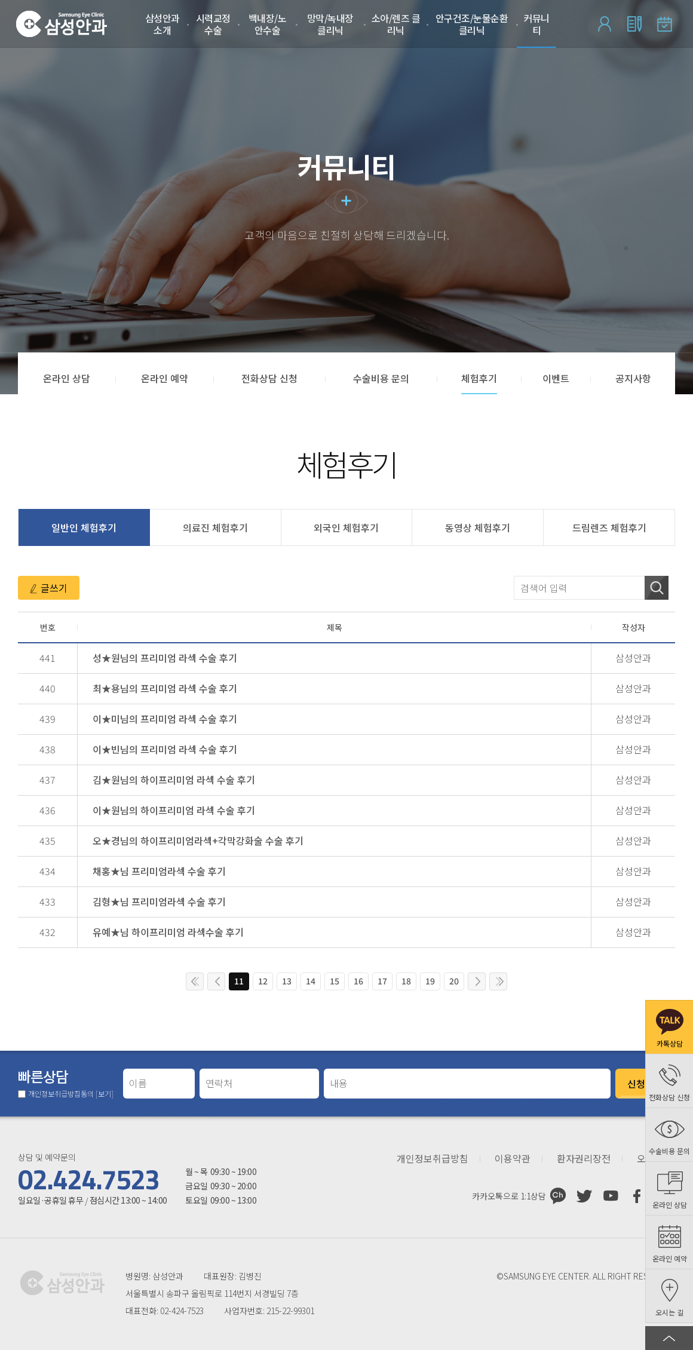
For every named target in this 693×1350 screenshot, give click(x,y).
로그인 (605, 24)
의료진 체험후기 (215, 527)
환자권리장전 (584, 1158)
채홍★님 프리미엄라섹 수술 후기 (159, 871)
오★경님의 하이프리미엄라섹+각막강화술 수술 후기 (198, 840)
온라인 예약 (664, 24)
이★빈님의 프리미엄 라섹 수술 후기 (165, 749)
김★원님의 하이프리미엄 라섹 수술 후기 (174, 780)
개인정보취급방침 (432, 1158)
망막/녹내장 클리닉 (330, 24)
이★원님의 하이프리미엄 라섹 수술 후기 (174, 810)
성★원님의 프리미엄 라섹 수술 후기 (165, 658)
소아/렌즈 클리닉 (396, 24)
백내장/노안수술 (268, 24)
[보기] (105, 1093)
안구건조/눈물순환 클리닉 (472, 24)
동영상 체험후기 (477, 527)
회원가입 (634, 24)
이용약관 (513, 1158)
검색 (657, 588)
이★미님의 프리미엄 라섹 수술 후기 (165, 719)
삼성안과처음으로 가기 (61, 24)
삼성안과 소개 (162, 24)
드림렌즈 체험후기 (609, 527)
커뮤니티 (536, 24)
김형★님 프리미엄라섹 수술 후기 (159, 901)
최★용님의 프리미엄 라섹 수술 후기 (165, 688)
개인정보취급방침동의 (71, 1094)
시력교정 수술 (213, 24)
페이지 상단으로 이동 (669, 1338)
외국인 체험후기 (346, 527)
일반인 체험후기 (83, 527)
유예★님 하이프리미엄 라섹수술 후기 (168, 932)
